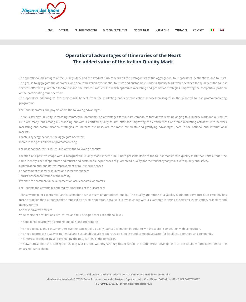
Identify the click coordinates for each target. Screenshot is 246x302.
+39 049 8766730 (109, 283)
